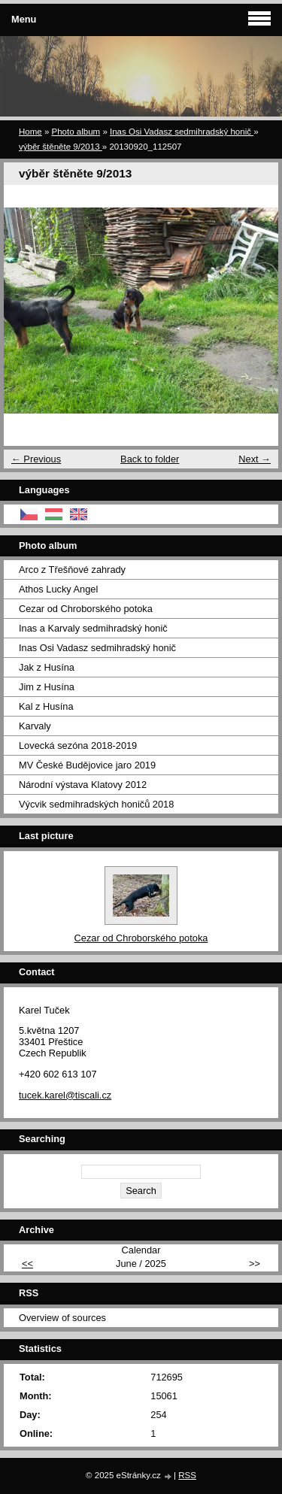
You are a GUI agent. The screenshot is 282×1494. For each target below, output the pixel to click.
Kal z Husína (46, 706)
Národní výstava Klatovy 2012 (83, 784)
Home (30, 131)
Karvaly (35, 726)
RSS (187, 1475)
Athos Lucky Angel (58, 589)
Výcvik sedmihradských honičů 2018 (96, 804)
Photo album (76, 131)
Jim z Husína (46, 686)
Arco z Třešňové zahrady (72, 569)
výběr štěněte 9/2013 (60, 146)
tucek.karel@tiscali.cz (65, 1095)
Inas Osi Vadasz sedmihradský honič (181, 131)
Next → (254, 459)
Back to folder (149, 459)
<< (27, 1263)
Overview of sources (62, 1317)
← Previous (36, 459)
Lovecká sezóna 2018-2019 (78, 745)
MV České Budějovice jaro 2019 (87, 765)
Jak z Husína (46, 667)
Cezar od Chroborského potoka (86, 608)
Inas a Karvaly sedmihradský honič (93, 628)
